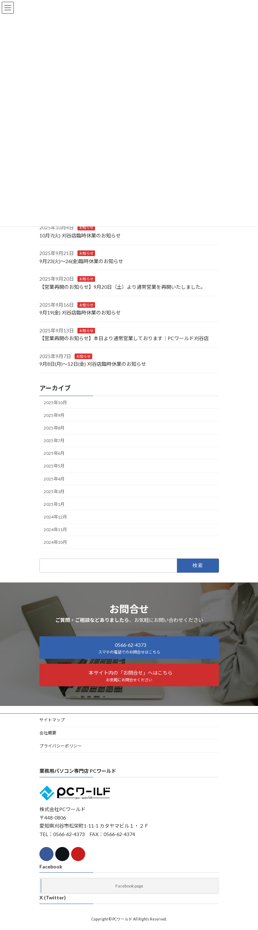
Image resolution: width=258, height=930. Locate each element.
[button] (129, 647)
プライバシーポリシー (60, 746)
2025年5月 (54, 466)
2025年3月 (54, 491)
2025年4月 (54, 478)
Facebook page (129, 885)
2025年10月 (55, 402)
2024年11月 (55, 529)
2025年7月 (54, 440)
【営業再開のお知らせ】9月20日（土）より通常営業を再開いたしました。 (122, 287)
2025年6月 (54, 453)
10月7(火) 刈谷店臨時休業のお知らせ (80, 235)
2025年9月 (54, 415)
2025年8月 (54, 428)
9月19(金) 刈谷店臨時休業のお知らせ (80, 313)
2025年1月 (54, 504)
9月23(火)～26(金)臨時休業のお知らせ (81, 261)
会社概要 (47, 732)
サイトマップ (52, 719)
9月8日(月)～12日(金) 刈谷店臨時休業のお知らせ (92, 364)
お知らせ (86, 227)
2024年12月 (55, 517)
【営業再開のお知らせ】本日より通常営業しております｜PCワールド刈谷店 (124, 338)
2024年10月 (55, 542)
